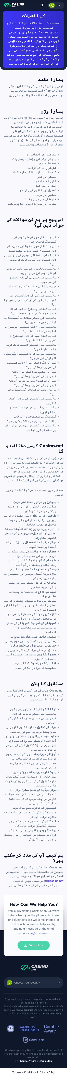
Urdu (52, 5)
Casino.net (13, 5)
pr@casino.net (53, 881)
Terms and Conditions (24, 1072)
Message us (42, 5)
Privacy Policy (47, 1072)
